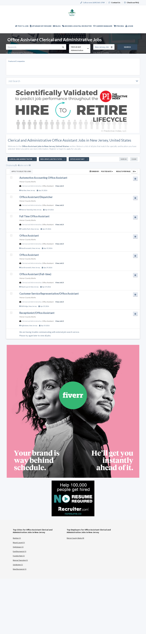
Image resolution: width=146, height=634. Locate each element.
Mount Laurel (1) (19, 542)
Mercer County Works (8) (75, 538)
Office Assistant (48, 186)
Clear (134, 159)
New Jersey (31, 190)
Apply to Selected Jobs (21, 171)
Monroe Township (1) (20, 560)
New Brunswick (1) (19, 569)
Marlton (23, 190)
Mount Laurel (25, 287)
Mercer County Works (27, 182)
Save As (124, 159)
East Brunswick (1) (19, 551)
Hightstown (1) (18, 547)
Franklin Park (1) (19, 556)
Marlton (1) (17, 538)
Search (127, 47)
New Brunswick (26, 248)
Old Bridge (24, 306)
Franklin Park (25, 229)
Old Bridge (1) (18, 565)
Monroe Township (27, 210)
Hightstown (25, 325)
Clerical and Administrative (32, 186)
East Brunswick (26, 267)
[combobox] (79, 48)
